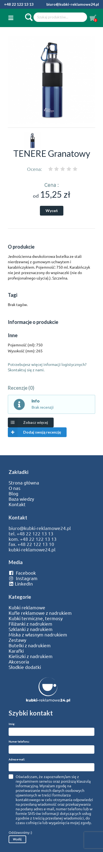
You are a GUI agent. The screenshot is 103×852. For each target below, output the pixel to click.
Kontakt (17, 504)
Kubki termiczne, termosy (36, 618)
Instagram (23, 578)
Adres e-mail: (17, 759)
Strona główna (24, 482)
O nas (14, 488)
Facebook (22, 572)
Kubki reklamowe (27, 607)
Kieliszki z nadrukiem (31, 656)
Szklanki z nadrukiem (31, 629)
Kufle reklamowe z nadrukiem (40, 613)
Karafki (16, 650)
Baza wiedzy (21, 499)
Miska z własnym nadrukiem (38, 634)
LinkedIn (21, 583)
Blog (13, 493)
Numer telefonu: (19, 741)
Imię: (12, 724)
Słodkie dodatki (25, 667)
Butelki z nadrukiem (30, 645)
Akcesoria (19, 661)
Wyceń (52, 210)
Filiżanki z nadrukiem (30, 623)
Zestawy (17, 640)
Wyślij (17, 839)
